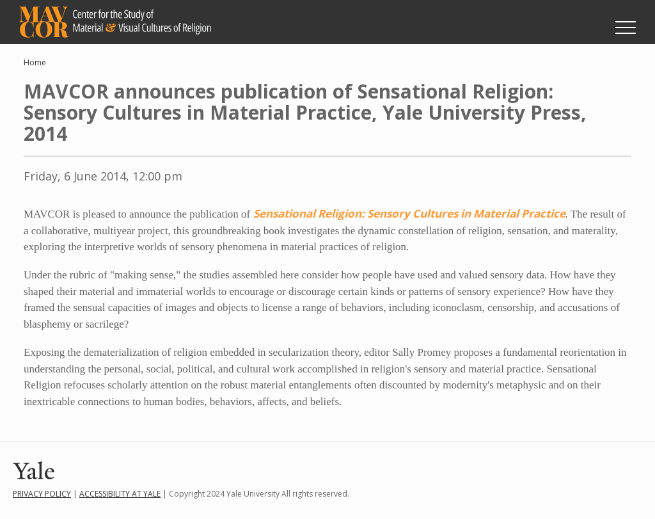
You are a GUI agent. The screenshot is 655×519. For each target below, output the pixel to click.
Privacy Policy (42, 493)
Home (35, 62)
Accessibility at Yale (120, 493)
